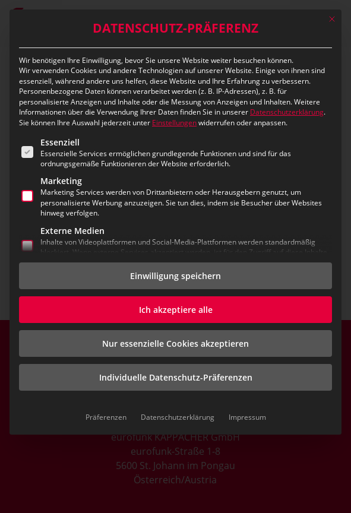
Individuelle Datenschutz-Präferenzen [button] (175, 377)
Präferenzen (106, 417)
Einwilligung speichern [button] (175, 275)
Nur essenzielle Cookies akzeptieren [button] (175, 343)
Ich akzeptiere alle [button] (176, 309)
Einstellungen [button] (174, 123)
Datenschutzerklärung (287, 112)
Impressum (247, 417)
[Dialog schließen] (331, 19)
